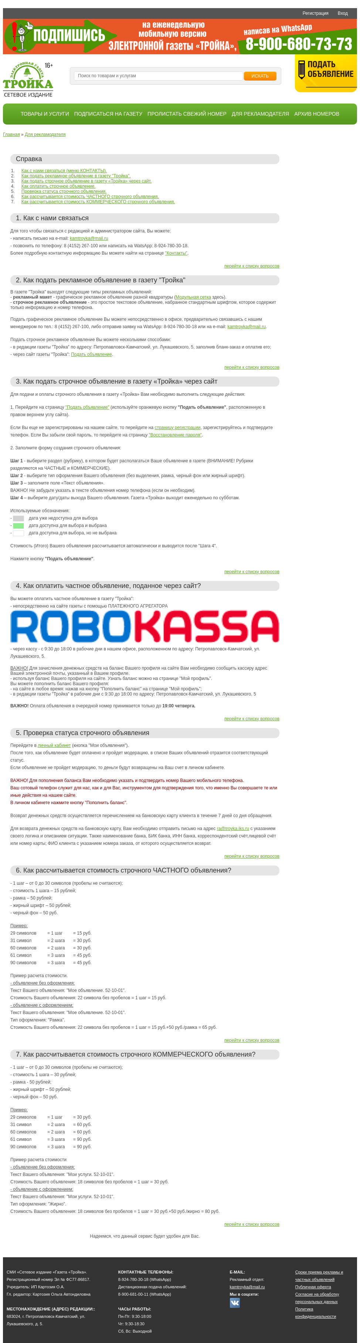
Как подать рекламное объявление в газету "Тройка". (76, 175)
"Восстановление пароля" (175, 435)
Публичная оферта (313, 1287)
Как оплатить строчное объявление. (58, 186)
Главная (11, 134)
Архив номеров (316, 114)
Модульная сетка (193, 297)
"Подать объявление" (87, 407)
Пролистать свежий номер (187, 114)
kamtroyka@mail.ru (89, 238)
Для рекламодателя (260, 114)
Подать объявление (91, 354)
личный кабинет (54, 745)
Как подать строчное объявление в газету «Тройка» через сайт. (86, 181)
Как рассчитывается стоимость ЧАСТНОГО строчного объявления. (90, 196)
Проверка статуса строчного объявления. (64, 191)
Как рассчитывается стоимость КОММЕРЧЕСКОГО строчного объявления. (98, 201)
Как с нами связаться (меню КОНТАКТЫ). (64, 170)
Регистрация (316, 13)
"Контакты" (176, 253)
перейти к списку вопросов (251, 266)
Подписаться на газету (108, 114)
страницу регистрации (177, 427)
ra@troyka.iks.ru (233, 828)
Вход (343, 13)
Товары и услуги (45, 114)
